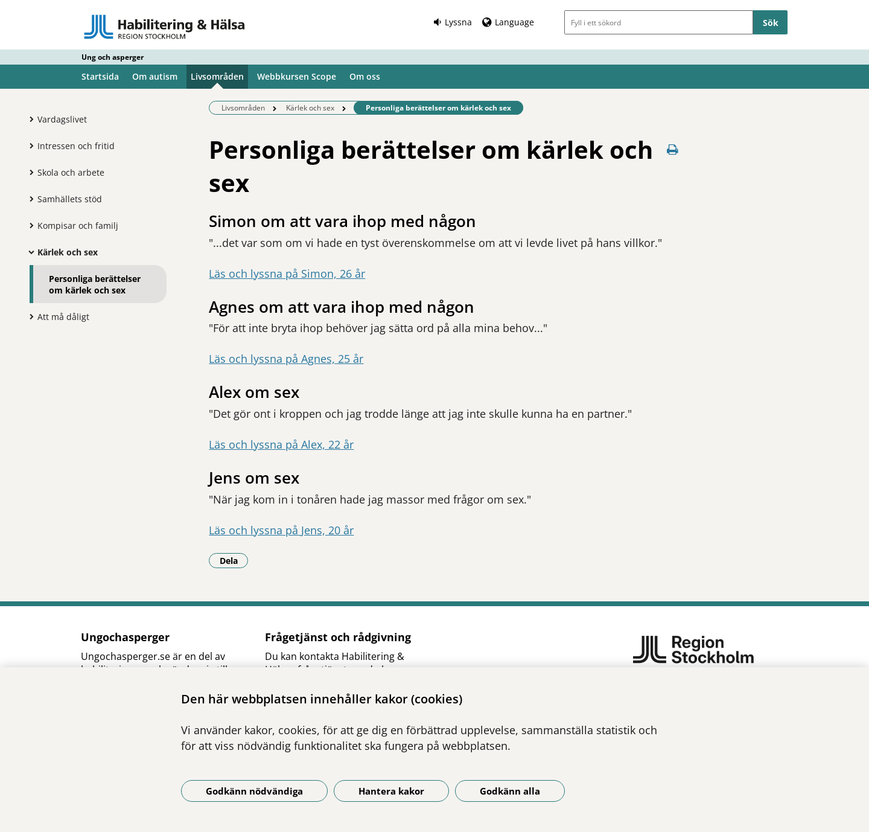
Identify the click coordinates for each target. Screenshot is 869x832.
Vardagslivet (62, 119)
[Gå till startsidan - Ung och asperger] (164, 26)
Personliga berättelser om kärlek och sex (95, 284)
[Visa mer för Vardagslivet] (28, 119)
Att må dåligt (63, 316)
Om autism (154, 76)
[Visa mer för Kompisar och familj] (28, 225)
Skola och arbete (70, 172)
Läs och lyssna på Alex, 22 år (281, 444)
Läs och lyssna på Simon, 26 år (287, 273)
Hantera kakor (391, 791)
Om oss (364, 76)
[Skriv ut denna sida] (672, 149)
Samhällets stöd (69, 199)
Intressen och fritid (76, 146)
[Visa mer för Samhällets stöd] (28, 198)
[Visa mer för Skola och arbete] (28, 172)
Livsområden (217, 76)
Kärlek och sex (67, 252)
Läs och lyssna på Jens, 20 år (281, 530)
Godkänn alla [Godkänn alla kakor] (510, 791)
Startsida (100, 76)
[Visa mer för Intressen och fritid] (28, 145)
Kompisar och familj (77, 225)
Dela (234, 560)
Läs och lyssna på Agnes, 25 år (286, 358)
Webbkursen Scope (296, 76)
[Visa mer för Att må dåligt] (28, 316)
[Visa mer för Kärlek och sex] (28, 251)
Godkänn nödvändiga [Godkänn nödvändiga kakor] (254, 791)
